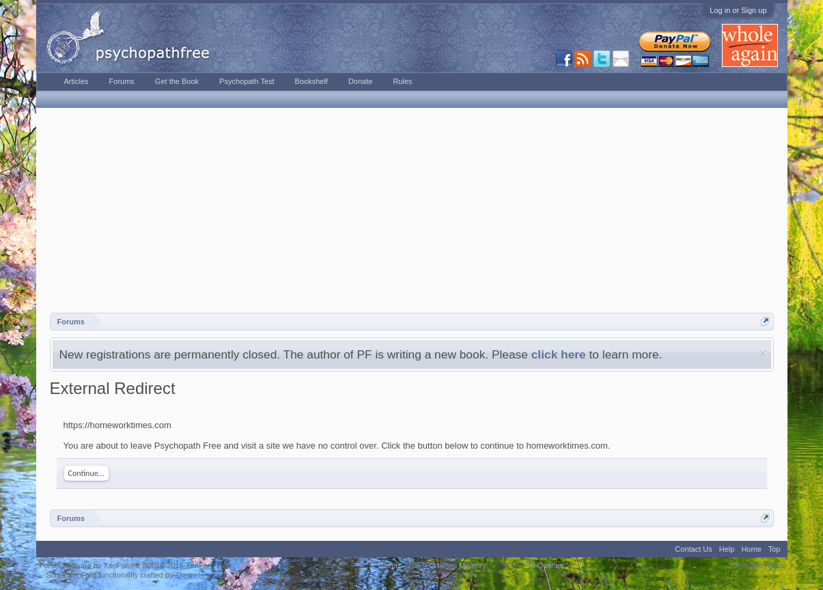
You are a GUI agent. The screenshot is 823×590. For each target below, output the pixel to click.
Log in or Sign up (738, 10)
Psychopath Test (247, 81)
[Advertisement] (412, 210)
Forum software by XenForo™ (134, 565)
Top (774, 549)
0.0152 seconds (431, 565)
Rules (402, 81)
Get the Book (177, 81)
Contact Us (693, 549)
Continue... (86, 473)
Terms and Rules (755, 565)
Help (727, 549)
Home (751, 549)
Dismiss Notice (762, 353)
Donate (360, 81)
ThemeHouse (197, 575)
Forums (122, 81)
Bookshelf (311, 81)
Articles (76, 81)
